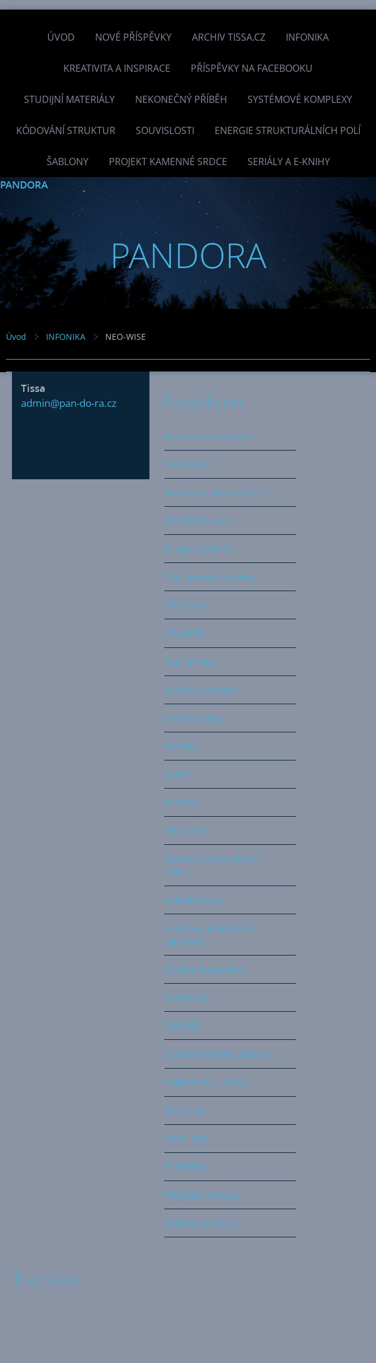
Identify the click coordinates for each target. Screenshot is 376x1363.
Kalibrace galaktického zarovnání (210, 934)
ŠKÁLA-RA (185, 1110)
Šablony (67, 161)
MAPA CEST (188, 464)
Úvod (61, 37)
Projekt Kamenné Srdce (168, 161)
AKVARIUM (186, 997)
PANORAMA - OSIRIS (206, 1082)
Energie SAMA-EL (199, 549)
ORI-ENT (181, 1026)
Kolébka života (194, 900)
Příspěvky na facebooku (252, 68)
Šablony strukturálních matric (210, 865)
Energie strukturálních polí (287, 130)
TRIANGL (182, 746)
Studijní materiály (69, 99)
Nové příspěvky (133, 37)
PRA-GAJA (185, 605)
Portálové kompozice (207, 436)
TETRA (177, 774)
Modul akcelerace (200, 690)
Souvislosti (165, 130)
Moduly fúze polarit (204, 969)
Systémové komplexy (299, 99)
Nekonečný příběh (181, 99)
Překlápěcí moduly (202, 1195)
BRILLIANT (185, 830)
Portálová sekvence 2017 (216, 492)
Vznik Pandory (194, 718)
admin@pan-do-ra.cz (69, 403)
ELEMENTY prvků (199, 521)
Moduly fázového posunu (217, 1054)
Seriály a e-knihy (288, 161)
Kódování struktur (65, 130)
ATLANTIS (184, 633)
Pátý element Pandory (209, 577)
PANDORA (24, 184)
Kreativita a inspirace (116, 68)
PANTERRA (186, 1167)
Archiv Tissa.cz (228, 37)
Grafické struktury (201, 1223)
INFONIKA (307, 37)
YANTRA (180, 802)
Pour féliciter (190, 662)
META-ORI (185, 1139)
